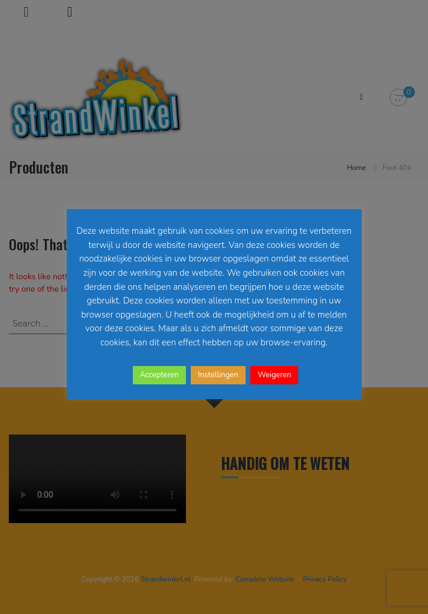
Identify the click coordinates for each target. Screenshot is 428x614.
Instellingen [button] (218, 375)
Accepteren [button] (159, 375)
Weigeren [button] (274, 375)
